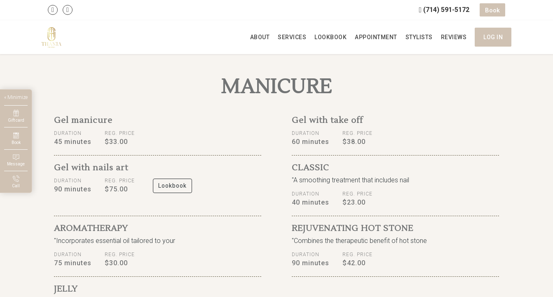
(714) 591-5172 (444, 10)
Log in (493, 37)
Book (492, 10)
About (260, 37)
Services (292, 37)
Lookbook (330, 37)
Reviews (454, 37)
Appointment (376, 37)
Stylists (419, 37)
